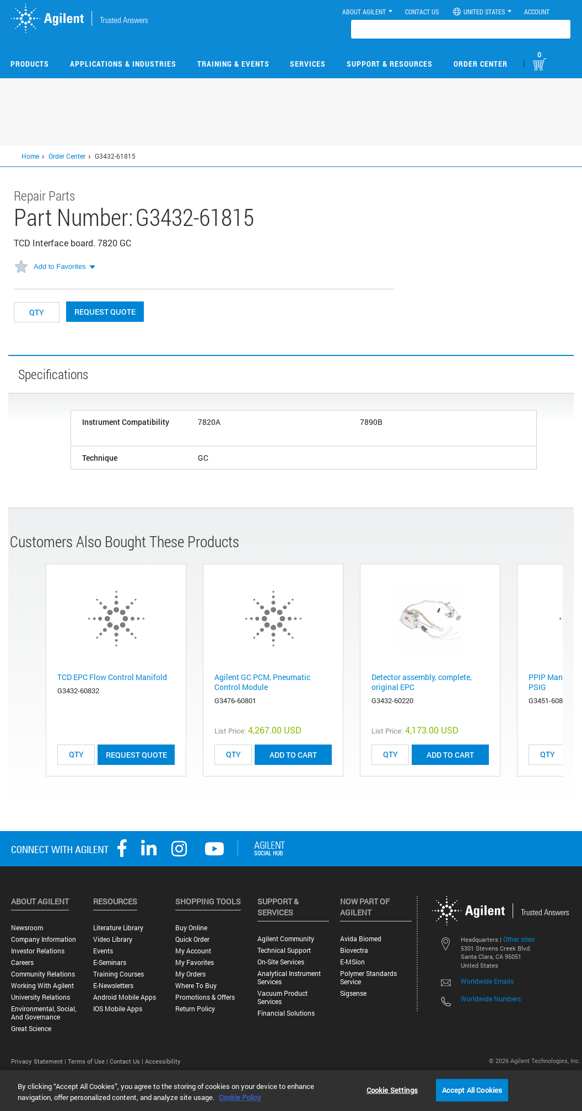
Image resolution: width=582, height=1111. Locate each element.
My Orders (190, 974)
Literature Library (118, 928)
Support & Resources (390, 63)
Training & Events (233, 63)
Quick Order (192, 939)
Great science (31, 1028)
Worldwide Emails (487, 981)
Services (308, 63)
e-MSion (352, 962)
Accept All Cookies (472, 1089)
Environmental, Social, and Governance (43, 1013)
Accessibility (163, 1061)
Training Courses (118, 974)
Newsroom (27, 928)
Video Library (112, 939)
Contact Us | (127, 1061)
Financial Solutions (286, 1013)
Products (29, 63)
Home (30, 156)
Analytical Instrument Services (289, 977)
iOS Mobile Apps (117, 1009)
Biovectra (354, 950)
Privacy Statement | (39, 1061)
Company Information (43, 939)
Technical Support (284, 950)
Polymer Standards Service (368, 977)
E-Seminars (109, 962)
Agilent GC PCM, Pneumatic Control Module (262, 682)
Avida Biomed (360, 939)
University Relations (40, 997)
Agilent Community (285, 939)
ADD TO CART (293, 754)
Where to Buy (196, 985)
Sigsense (353, 993)
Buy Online (191, 928)
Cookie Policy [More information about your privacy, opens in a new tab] (240, 1097)
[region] (291, 1090)
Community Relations (43, 974)
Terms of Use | (89, 1061)
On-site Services (280, 962)
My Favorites (194, 962)
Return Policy (195, 1009)
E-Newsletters (113, 985)
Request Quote (105, 311)
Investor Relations (37, 951)
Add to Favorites (60, 266)
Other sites (519, 939)
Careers (22, 962)
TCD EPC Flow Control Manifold (112, 677)
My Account (193, 951)
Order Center (481, 63)
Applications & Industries (123, 63)
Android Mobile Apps (124, 997)
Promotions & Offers (205, 997)
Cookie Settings (392, 1089)
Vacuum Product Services (282, 997)
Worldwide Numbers (491, 998)
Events (103, 951)
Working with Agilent (42, 985)
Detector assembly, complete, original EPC (421, 682)
